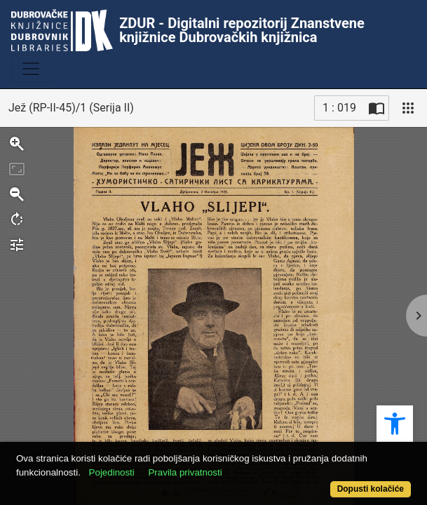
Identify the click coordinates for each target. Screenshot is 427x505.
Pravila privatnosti (185, 472)
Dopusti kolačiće (370, 489)
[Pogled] (408, 108)
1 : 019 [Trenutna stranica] (339, 107)
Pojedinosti (112, 472)
